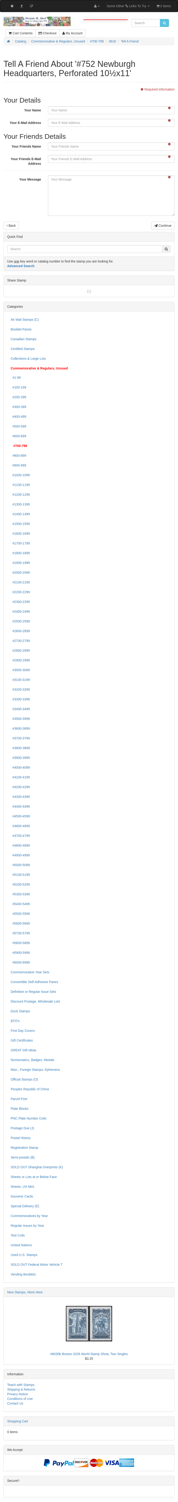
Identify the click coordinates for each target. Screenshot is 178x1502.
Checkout (47, 33)
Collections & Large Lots (28, 358)
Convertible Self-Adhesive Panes (34, 982)
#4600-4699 (20, 826)
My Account (72, 33)
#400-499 (18, 416)
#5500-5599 (20, 914)
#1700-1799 (20, 543)
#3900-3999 (20, 758)
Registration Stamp (24, 1147)
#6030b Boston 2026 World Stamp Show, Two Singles (89, 1354)
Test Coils (18, 1235)
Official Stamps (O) (24, 1079)
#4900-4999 (20, 855)
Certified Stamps (23, 349)
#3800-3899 (20, 748)
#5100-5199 (20, 875)
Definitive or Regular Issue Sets (33, 992)
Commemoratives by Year (29, 1216)
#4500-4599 (20, 816)
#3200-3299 (20, 689)
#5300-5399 (20, 894)
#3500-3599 (20, 719)
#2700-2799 (20, 641)
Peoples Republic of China (30, 1089)
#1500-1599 (20, 524)
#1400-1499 (20, 514)
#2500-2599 (20, 621)
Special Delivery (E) (25, 1206)
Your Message (30, 179)
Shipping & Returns (21, 1389)
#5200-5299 (20, 884)
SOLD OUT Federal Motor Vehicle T (37, 1264)
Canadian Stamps (23, 339)
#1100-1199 (20, 485)
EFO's (15, 1021)
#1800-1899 (20, 553)
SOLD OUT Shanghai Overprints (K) (37, 1167)
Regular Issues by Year (27, 1225)
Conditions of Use (20, 1399)
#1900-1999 (20, 563)
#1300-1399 (20, 504)
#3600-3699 (20, 728)
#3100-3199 (20, 680)
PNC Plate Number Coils (28, 1118)
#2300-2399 (20, 602)
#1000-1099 (20, 475)
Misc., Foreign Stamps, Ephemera (35, 1069)
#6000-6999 (20, 962)
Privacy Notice (17, 1394)
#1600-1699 (20, 533)
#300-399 (18, 407)
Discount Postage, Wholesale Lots (35, 1001)
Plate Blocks (20, 1108)
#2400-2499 (20, 611)
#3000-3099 (20, 670)
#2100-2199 (20, 582)
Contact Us (15, 1403)
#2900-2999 (20, 660)
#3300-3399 (20, 699)
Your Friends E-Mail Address (26, 161)
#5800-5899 (20, 943)
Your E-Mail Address (25, 123)
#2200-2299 (20, 592)
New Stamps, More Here (25, 1292)
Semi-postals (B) (23, 1157)
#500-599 (18, 426)
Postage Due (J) (22, 1128)
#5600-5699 (20, 923)
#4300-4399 (20, 797)
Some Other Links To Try (128, 6)
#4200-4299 (20, 787)
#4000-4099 (20, 767)
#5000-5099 (20, 865)
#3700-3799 (20, 738)
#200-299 (18, 397)
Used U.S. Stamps (24, 1255)
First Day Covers (23, 1031)
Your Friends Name (26, 146)
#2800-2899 (20, 650)
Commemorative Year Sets (30, 972)
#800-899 (18, 455)
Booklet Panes (21, 329)
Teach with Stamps (21, 1385)
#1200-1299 (20, 494)
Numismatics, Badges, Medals (32, 1060)
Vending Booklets (23, 1274)
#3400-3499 (20, 709)
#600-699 (18, 436)
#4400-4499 (20, 806)
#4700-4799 (20, 836)
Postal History (21, 1138)
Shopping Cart (17, 1421)
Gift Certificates (22, 1040)
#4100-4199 (20, 777)
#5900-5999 (20, 953)
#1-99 (16, 377)
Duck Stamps (20, 1011)
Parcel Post (19, 1099)
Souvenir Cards (22, 1196)
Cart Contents (20, 33)
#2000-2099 (20, 572)
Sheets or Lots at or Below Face (34, 1177)
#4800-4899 (20, 845)
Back (11, 225)
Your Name (32, 110)
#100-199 (18, 387)
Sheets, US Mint (22, 1186)
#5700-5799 (20, 933)
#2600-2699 (20, 631)
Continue (163, 225)
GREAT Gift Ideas (23, 1050)
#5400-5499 (20, 904)
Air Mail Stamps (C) (25, 319)
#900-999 (18, 465)
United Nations (21, 1245)
